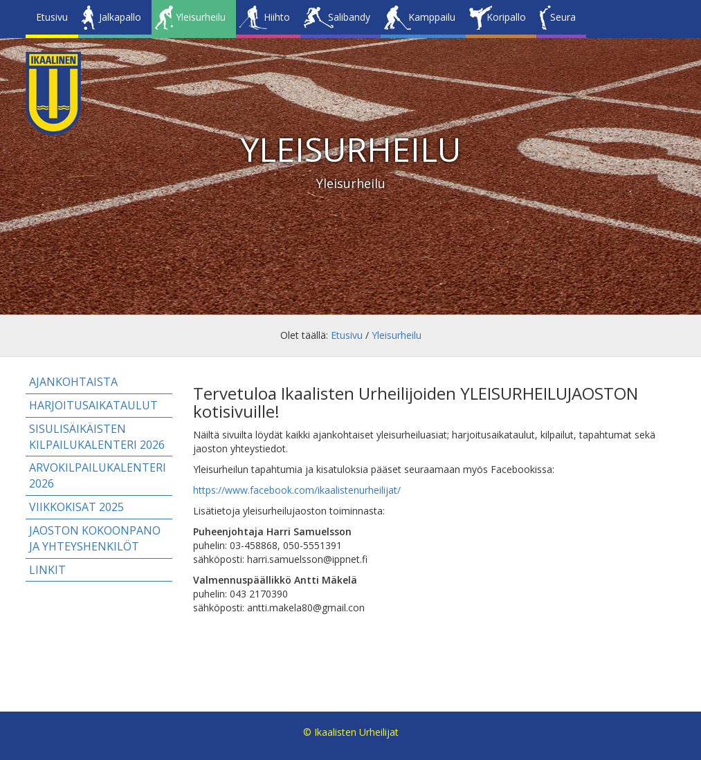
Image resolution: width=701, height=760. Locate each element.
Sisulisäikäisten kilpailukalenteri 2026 (97, 436)
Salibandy (349, 17)
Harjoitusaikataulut (93, 405)
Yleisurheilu (201, 17)
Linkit (47, 569)
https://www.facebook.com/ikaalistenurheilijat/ (297, 490)
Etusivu (52, 17)
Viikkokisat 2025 (76, 507)
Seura (563, 17)
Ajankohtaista (73, 381)
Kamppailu (431, 17)
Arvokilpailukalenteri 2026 (97, 475)
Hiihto (277, 17)
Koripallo (506, 17)
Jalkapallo (120, 17)
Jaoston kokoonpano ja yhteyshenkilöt (95, 538)
